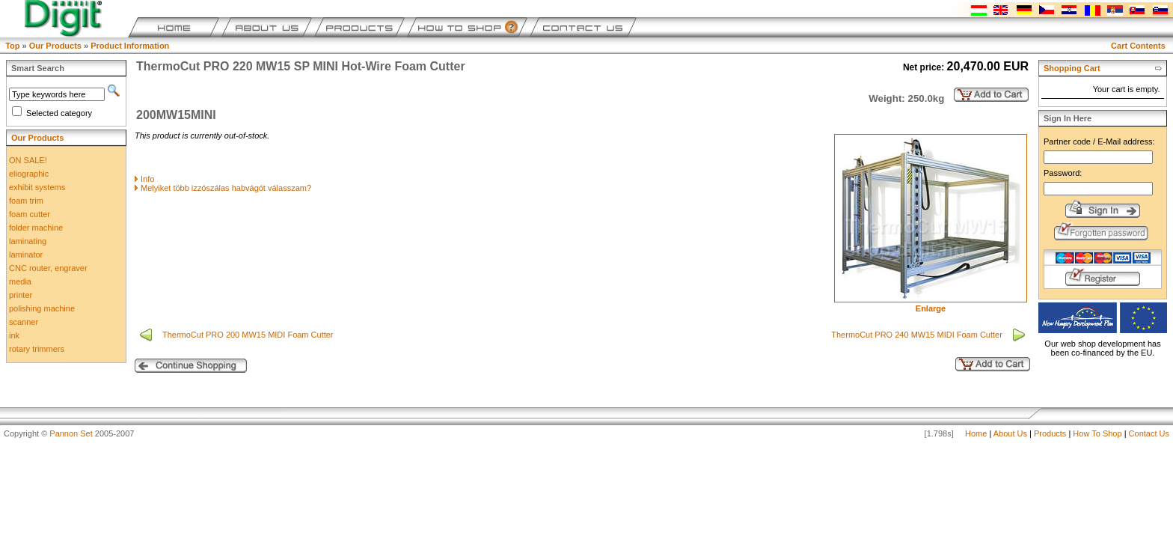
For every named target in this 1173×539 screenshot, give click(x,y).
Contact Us (1149, 433)
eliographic (29, 173)
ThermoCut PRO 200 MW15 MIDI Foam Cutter (249, 334)
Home (976, 433)
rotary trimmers (36, 348)
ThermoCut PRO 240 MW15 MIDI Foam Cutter (918, 334)
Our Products (55, 45)
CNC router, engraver (48, 268)
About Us (1010, 433)
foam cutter (29, 214)
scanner (23, 321)
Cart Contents (1138, 45)
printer (20, 294)
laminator (26, 254)
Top (12, 45)
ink (14, 335)
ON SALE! (28, 160)
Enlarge (930, 304)
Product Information (130, 45)
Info (147, 178)
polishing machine (42, 308)
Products (1050, 433)
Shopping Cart (1072, 68)
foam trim (26, 200)
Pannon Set (71, 433)
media (20, 281)
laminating (27, 241)
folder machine (36, 227)
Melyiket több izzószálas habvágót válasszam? (226, 187)
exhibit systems (37, 187)
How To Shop (1097, 433)
